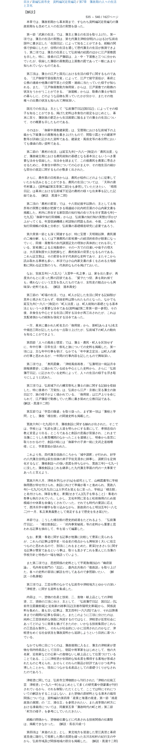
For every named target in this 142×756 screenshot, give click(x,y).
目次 (27, 2)
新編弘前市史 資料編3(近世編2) (54, 2)
